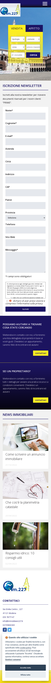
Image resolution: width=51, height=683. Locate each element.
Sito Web (10, 237)
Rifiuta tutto (25, 675)
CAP (7, 186)
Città (8, 161)
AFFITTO (34, 28)
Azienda (9, 148)
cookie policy (25, 648)
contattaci (40, 353)
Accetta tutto (25, 668)
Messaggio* (11, 249)
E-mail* (9, 136)
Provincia (10, 212)
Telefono (10, 224)
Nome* (9, 110)
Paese (8, 199)
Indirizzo (9, 174)
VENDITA (17, 28)
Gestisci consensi (13, 659)
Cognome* (11, 123)
